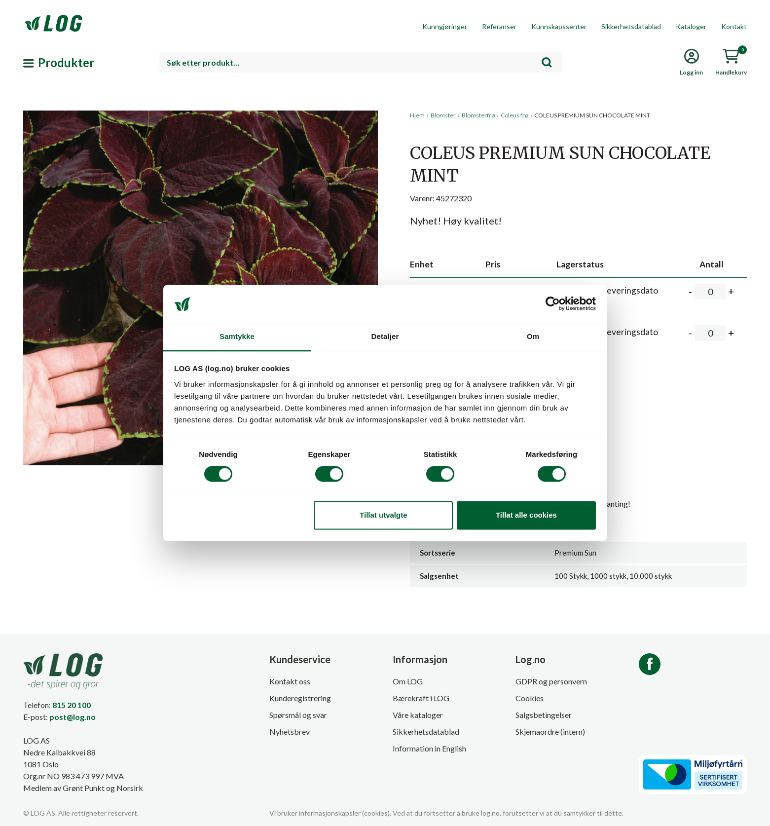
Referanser (499, 26)
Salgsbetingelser (543, 714)
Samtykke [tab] (237, 336)
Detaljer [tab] (385, 336)
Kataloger (691, 26)
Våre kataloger (418, 714)
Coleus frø (514, 115)
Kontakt (734, 26)
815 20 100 (71, 705)
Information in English (429, 748)
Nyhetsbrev (289, 731)
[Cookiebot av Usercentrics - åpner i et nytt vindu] (553, 304)
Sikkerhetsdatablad (631, 26)
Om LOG (408, 681)
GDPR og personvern (551, 681)
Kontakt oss (289, 681)
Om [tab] (533, 336)
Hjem (417, 115)
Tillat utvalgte (383, 515)
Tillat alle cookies (526, 515)
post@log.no (72, 716)
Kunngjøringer (444, 26)
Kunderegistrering (300, 698)
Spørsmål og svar (298, 714)
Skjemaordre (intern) (550, 731)
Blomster (443, 115)
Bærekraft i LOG (421, 698)
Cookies (529, 698)
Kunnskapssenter (559, 26)
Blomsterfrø (478, 115)
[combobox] (360, 62)
